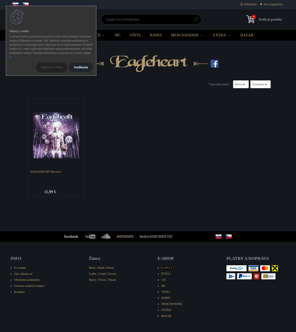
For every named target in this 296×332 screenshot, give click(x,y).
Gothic (93, 273)
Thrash (112, 279)
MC (118, 35)
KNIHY (156, 35)
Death (101, 267)
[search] (196, 21)
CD (98, 35)
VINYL (136, 35)
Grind (102, 273)
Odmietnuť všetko (51, 67)
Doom (110, 267)
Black (92, 267)
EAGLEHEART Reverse (45, 171)
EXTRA (219, 35)
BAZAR (246, 35)
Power (102, 279)
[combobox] (241, 84)
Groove (112, 273)
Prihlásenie (250, 4)
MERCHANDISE (185, 35)
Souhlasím (81, 67)
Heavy (93, 279)
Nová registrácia (273, 4)
